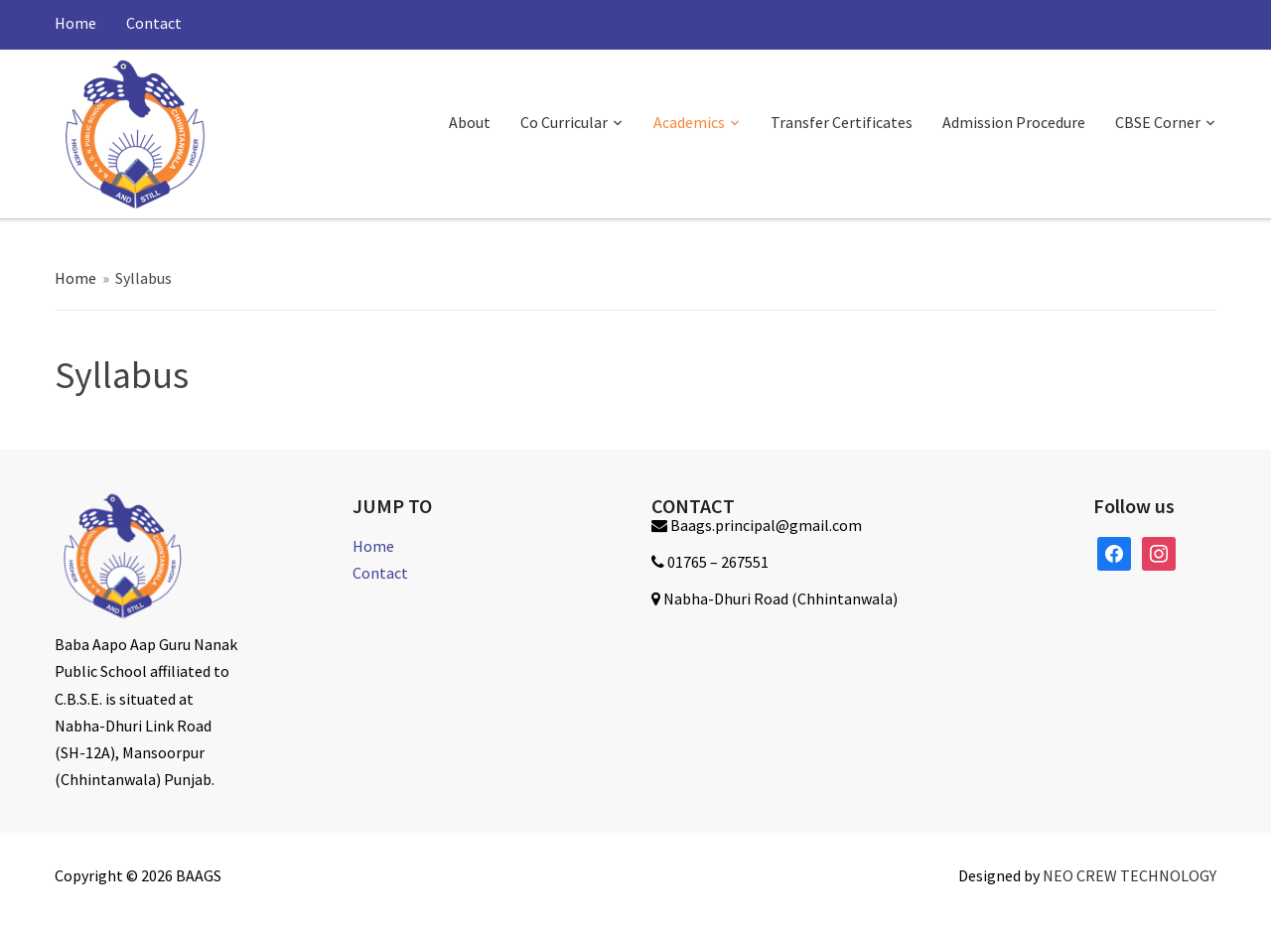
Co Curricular (564, 122)
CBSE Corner (1157, 122)
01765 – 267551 (718, 562)
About (470, 122)
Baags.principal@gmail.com (766, 525)
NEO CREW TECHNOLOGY (1129, 875)
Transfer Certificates (842, 122)
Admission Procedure (1013, 122)
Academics (689, 122)
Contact (154, 23)
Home (75, 23)
